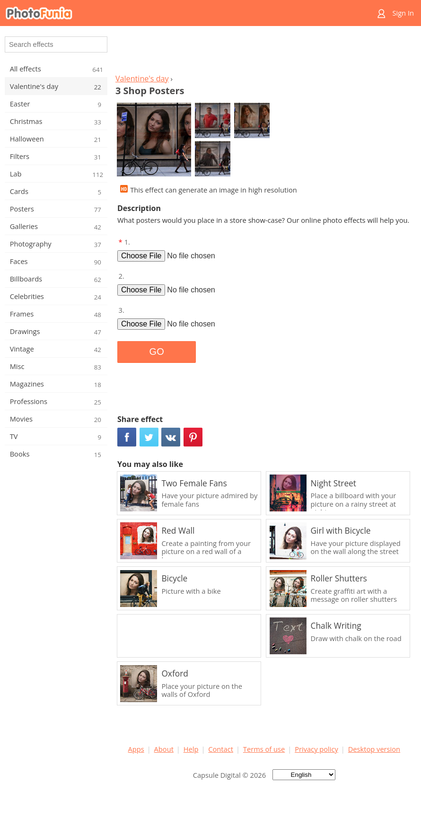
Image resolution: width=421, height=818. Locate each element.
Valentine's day (142, 78)
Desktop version (374, 749)
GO (156, 351)
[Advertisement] (264, 52)
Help (191, 749)
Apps (136, 749)
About (164, 749)
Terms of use (264, 749)
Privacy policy (316, 749)
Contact (220, 749)
